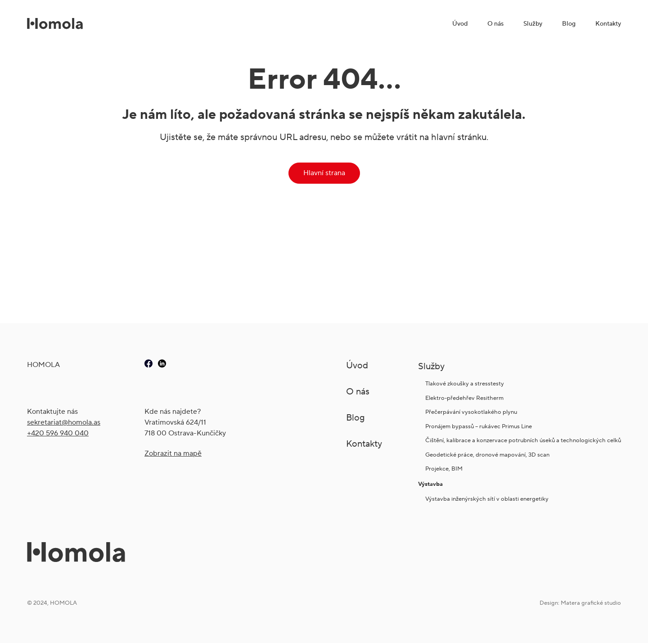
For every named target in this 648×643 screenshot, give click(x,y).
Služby (532, 23)
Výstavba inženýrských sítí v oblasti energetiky (487, 498)
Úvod (460, 23)
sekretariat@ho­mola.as (63, 422)
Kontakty (608, 23)
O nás (495, 23)
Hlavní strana (324, 173)
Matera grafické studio (591, 602)
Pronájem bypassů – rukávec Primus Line (478, 426)
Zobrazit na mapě (173, 453)
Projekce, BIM (444, 468)
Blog (569, 23)
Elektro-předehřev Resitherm (465, 398)
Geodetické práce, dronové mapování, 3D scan (487, 454)
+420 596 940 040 (58, 433)
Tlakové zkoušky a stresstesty (464, 383)
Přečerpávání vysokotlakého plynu (471, 412)
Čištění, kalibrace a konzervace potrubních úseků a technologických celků (523, 440)
